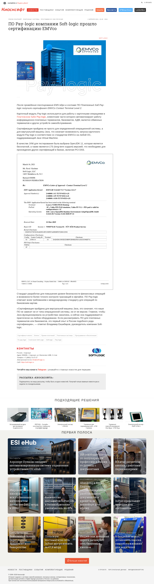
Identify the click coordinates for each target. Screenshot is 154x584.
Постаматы (15, 458)
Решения (88, 10)
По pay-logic (22, 340)
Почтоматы (50, 494)
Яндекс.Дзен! (22, 3)
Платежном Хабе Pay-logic (31, 117)
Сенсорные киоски (19, 486)
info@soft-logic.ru (38, 360)
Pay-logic (58, 340)
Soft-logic (103, 38)
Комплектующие (74, 10)
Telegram (42, 370)
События (59, 10)
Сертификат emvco (25, 335)
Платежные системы (31, 19)
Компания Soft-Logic (36, 340)
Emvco (36, 335)
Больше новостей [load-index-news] (77, 561)
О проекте (148, 2)
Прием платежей (15, 19)
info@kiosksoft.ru (136, 569)
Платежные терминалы (126, 533)
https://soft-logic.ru (27, 362)
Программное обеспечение (52, 19)
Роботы (119, 458)
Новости (32, 10)
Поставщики (46, 10)
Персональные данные (117, 569)
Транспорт (85, 533)
